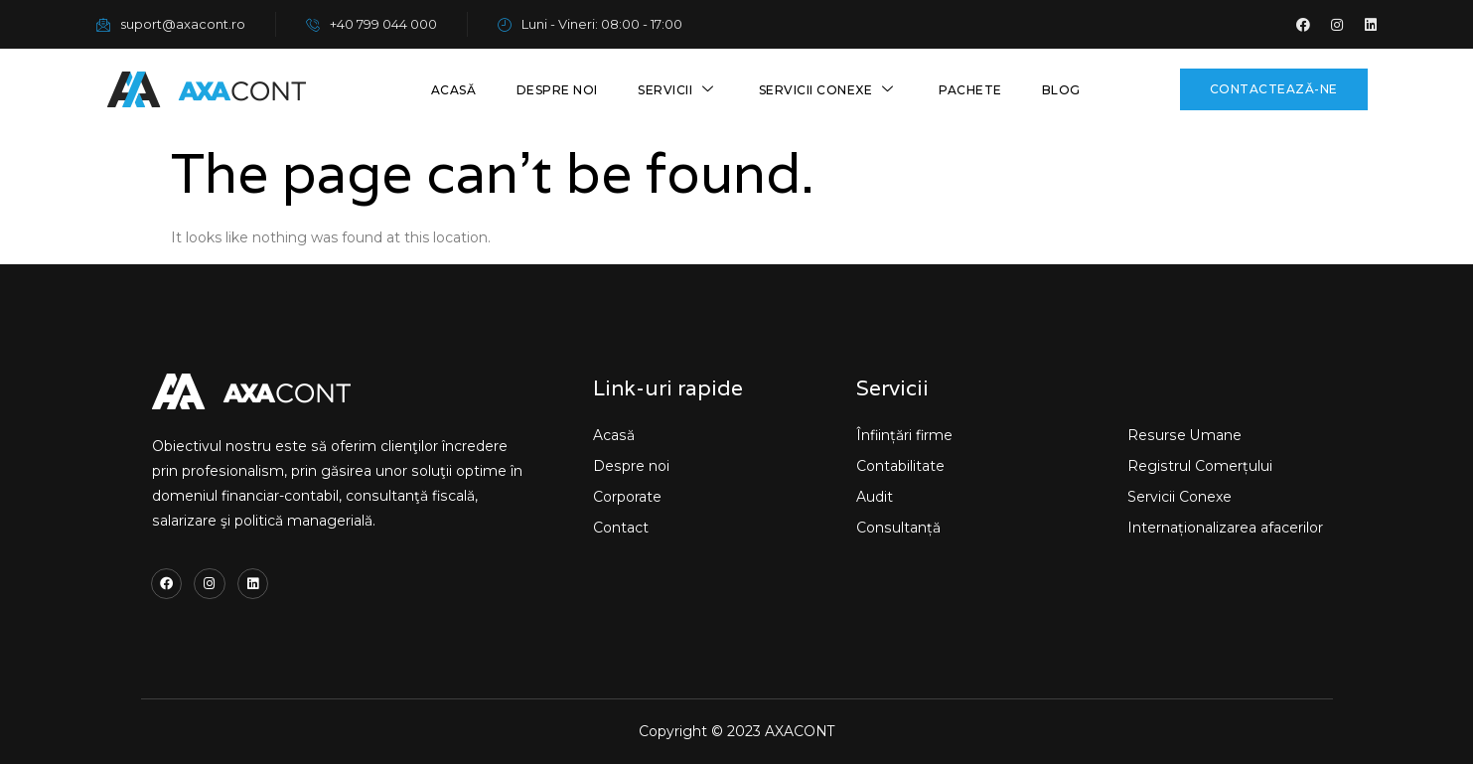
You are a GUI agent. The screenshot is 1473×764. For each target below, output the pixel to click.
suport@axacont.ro (170, 24)
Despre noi (558, 89)
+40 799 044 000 (371, 24)
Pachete (970, 89)
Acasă (455, 89)
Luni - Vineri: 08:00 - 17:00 (590, 24)
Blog (1061, 89)
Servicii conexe (829, 89)
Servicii (679, 89)
